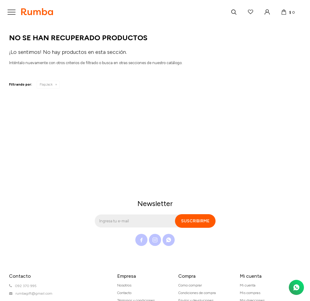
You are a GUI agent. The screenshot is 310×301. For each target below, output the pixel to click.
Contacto (124, 293)
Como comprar (190, 285)
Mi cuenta (248, 285)
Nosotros (124, 285)
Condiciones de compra (197, 293)
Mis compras (250, 293)
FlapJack (46, 85)
